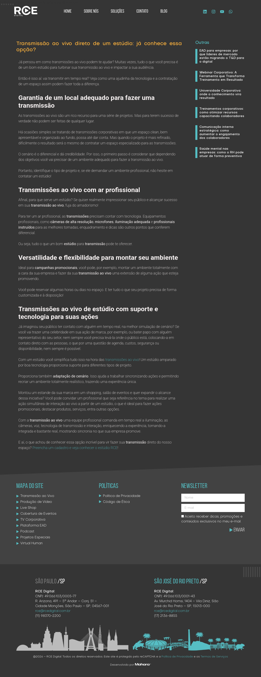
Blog (163, 11)
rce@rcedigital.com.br (53, 611)
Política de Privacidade (177, 656)
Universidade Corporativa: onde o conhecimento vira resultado (220, 94)
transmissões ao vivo (122, 359)
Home (68, 11)
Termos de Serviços (214, 656)
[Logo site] (25, 11)
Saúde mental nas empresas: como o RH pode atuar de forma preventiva (221, 152)
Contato (142, 11)
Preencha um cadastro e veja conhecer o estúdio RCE (74, 448)
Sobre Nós (91, 11)
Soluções (117, 11)
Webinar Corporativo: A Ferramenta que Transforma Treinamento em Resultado (221, 76)
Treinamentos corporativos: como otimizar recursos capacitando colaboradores (221, 112)
